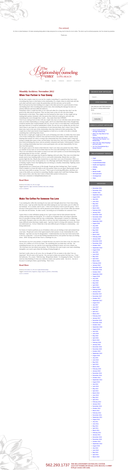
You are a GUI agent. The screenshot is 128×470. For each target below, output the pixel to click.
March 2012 (96, 410)
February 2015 (97, 369)
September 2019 (97, 247)
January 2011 (96, 435)
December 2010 (97, 437)
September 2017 (97, 300)
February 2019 (97, 263)
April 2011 (95, 428)
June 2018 (96, 280)
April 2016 (95, 338)
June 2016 (96, 333)
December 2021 (97, 188)
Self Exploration (97, 173)
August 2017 (96, 302)
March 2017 (96, 313)
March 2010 (96, 457)
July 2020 (95, 225)
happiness (34, 271)
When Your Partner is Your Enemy (35, 95)
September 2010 (97, 443)
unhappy (51, 186)
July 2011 (95, 421)
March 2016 (96, 340)
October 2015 (96, 351)
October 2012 (96, 408)
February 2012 (97, 413)
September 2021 (97, 195)
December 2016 (97, 320)
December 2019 (97, 241)
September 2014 (97, 380)
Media (94, 169)
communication (27, 271)
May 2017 (95, 309)
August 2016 (96, 329)
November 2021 (97, 190)
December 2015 (97, 347)
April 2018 (95, 285)
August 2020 (96, 223)
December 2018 (97, 267)
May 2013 (95, 397)
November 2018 (97, 269)
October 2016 (96, 324)
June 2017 (96, 307)
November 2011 (97, 415)
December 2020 (97, 214)
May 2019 (95, 256)
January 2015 (96, 371)
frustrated (35, 186)
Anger (38, 184)
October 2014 (96, 377)
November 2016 (97, 322)
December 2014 (97, 373)
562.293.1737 (58, 464)
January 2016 (96, 344)
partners (49, 271)
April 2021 (95, 206)
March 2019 (96, 261)
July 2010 (95, 448)
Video (94, 178)
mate (47, 186)
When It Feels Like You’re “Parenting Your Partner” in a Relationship (101, 139)
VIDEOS (61, 81)
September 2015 (97, 353)
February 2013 (97, 402)
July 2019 (95, 252)
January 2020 (96, 239)
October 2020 (96, 219)
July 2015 (95, 357)
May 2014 (95, 388)
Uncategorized (97, 176)
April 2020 (95, 232)
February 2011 (97, 432)
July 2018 (95, 278)
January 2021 (96, 212)
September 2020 (97, 221)
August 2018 (96, 276)
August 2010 (96, 446)
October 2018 (96, 272)
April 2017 (95, 311)
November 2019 (97, 243)
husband (40, 186)
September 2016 (97, 327)
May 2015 (95, 362)
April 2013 (95, 399)
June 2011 (96, 424)
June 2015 (96, 360)
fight (31, 186)
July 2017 (95, 305)
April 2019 (95, 258)
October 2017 (96, 298)
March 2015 (96, 366)
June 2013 (96, 395)
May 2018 (95, 283)
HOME (47, 81)
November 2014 (97, 375)
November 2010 (97, 439)
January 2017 (96, 318)
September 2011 (97, 417)
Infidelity (95, 167)
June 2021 (96, 201)
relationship (55, 271)
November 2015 (97, 349)
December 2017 (97, 294)
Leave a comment (23, 188)
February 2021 (97, 210)
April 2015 (95, 364)
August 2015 (96, 355)
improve (44, 271)
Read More (24, 180)
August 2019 (96, 250)
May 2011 (95, 426)
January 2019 (96, 265)
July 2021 (95, 199)
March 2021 (96, 208)
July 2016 (95, 331)
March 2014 (96, 393)
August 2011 (96, 419)
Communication (97, 160)
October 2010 (96, 441)
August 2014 (96, 382)
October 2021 (96, 192)
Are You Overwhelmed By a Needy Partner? (100, 147)
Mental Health (97, 171)
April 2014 (95, 391)
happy (39, 271)
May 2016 (95, 335)
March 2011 (96, 430)
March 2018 (96, 287)
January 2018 (96, 291)
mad (44, 186)
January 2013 (96, 404)
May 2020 (95, 230)
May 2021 (95, 203)
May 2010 (95, 452)
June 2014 (96, 386)
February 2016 (97, 342)
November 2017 (97, 296)
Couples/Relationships (42, 269)
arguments (26, 186)
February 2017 (97, 316)
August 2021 (96, 197)
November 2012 (97, 406)
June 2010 (96, 450)
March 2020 (96, 234)
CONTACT (77, 81)
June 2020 (96, 228)
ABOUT (69, 81)
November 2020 (97, 217)
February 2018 (97, 289)
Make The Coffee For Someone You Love (39, 198)
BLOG (54, 81)
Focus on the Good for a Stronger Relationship (100, 130)
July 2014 (95, 384)
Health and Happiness (99, 165)
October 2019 (96, 245)
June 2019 (96, 254)
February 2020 (97, 236)
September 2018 (97, 274)
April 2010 (95, 454)
